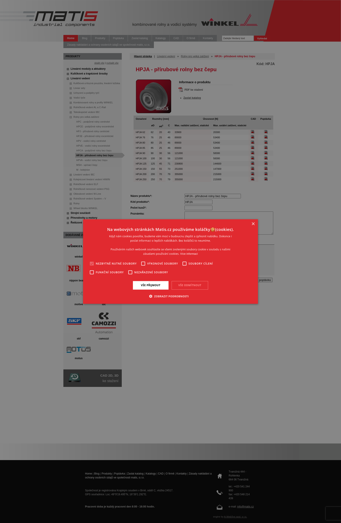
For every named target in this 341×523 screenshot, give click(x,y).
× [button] (253, 224)
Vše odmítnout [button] (189, 285)
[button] (170, 296)
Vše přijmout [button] (150, 285)
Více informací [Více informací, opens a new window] (189, 253)
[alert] (170, 261)
